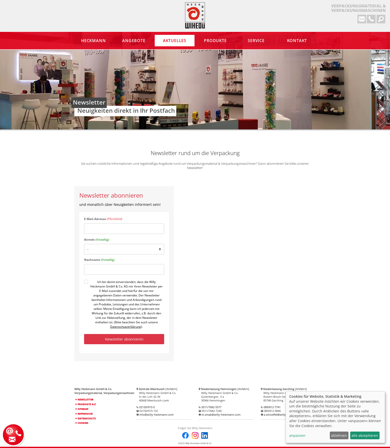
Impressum (84, 413)
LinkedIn (204, 435)
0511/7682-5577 (211, 407)
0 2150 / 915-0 (371, 19)
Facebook (185, 435)
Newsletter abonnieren (124, 339)
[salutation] (124, 249)
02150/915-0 (147, 407)
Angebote (133, 40)
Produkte (215, 40)
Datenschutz (86, 418)
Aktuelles (174, 40)
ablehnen (339, 435)
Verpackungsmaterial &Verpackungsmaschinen (358, 8)
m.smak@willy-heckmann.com (221, 414)
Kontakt (14, 434)
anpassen (297, 435)
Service (256, 40)
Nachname (99, 260)
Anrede (96, 239)
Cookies (82, 423)
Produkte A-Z (86, 404)
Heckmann (195, 15)
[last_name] (124, 269)
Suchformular (381, 19)
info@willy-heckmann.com (361, 19)
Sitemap (82, 409)
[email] (124, 228)
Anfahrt (171, 389)
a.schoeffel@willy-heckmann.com (285, 414)
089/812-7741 (272, 407)
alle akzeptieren (364, 435)
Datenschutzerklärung (125, 327)
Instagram (195, 435)
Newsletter (85, 399)
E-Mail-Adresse (103, 219)
